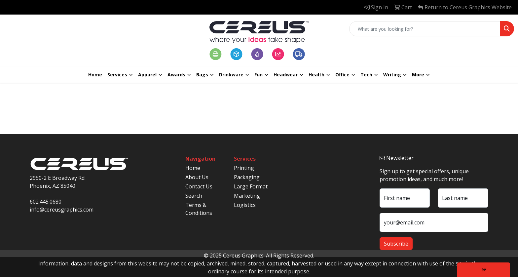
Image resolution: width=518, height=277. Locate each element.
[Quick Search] (424, 28)
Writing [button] (392, 74)
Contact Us (198, 186)
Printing (244, 168)
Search (193, 195)
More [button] (418, 74)
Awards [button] (176, 74)
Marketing (247, 195)
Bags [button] (202, 74)
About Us (196, 177)
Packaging (247, 177)
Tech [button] (366, 74)
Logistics (245, 205)
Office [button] (342, 74)
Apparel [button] (147, 74)
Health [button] (316, 74)
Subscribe (396, 243)
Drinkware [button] (231, 74)
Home (95, 74)
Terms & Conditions (198, 209)
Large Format (251, 186)
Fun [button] (258, 74)
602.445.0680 (45, 201)
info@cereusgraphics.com (61, 209)
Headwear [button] (286, 74)
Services (117, 74)
